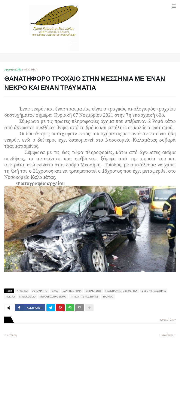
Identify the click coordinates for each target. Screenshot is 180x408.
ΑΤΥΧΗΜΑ (30, 69)
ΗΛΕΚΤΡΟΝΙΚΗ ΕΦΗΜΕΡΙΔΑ (121, 291)
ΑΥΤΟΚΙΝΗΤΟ (39, 291)
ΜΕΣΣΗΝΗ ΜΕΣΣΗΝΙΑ (153, 291)
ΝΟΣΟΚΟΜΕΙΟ (27, 296)
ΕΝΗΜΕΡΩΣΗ (93, 291)
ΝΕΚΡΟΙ (10, 296)
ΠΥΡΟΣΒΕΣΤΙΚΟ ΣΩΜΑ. (53, 296)
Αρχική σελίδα (12, 69)
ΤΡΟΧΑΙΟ (108, 296)
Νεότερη (11, 335)
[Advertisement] (36, 369)
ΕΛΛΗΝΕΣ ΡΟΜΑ (72, 291)
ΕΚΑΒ (55, 291)
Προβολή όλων (167, 319)
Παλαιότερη (166, 335)
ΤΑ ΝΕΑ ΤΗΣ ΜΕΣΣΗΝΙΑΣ (84, 296)
